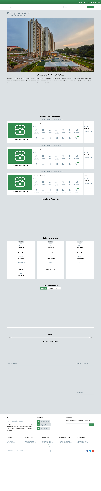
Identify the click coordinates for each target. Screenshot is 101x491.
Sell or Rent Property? (83, 2)
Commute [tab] (50, 288)
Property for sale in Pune (29, 463)
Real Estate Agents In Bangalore (82, 461)
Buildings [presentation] (43, 288)
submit (91, 447)
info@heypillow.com (45, 447)
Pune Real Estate (10, 463)
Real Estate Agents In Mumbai (82, 462)
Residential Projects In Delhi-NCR (65, 464)
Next (90, 348)
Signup (98, 2)
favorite (93, 13)
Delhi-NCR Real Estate (11, 464)
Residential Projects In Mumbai (65, 462)
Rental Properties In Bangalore (47, 461)
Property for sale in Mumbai (29, 462)
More (65, 7)
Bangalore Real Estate (11, 461)
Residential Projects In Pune (64, 463)
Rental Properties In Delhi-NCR (47, 464)
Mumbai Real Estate (11, 462)
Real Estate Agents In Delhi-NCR (82, 464)
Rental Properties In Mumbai (47, 462)
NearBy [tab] (57, 288)
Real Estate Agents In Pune (82, 463)
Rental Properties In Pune (46, 463)
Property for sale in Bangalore (30, 461)
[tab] (43, 288)
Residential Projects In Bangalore (65, 461)
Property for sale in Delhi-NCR (30, 464)
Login (93, 2)
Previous (10, 348)
